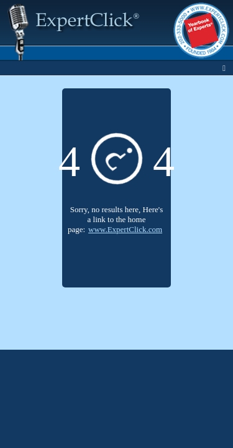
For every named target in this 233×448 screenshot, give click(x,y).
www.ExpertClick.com (125, 229)
